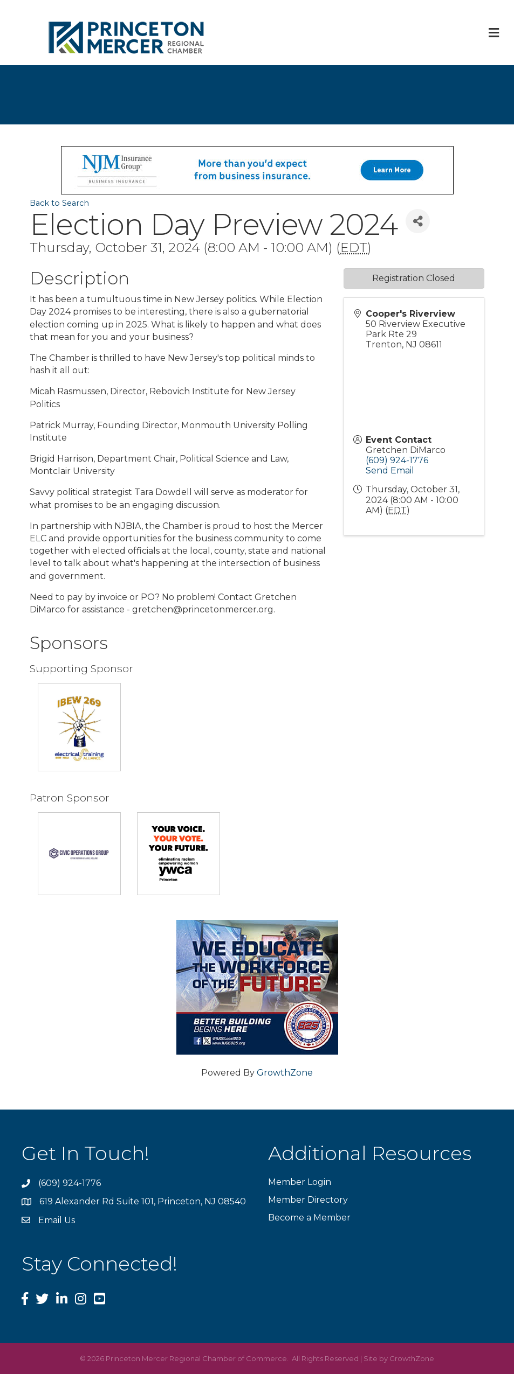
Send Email (390, 470)
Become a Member (309, 1217)
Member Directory (308, 1200)
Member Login (299, 1182)
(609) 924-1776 (397, 460)
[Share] (418, 221)
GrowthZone (285, 1073)
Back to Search (59, 203)
